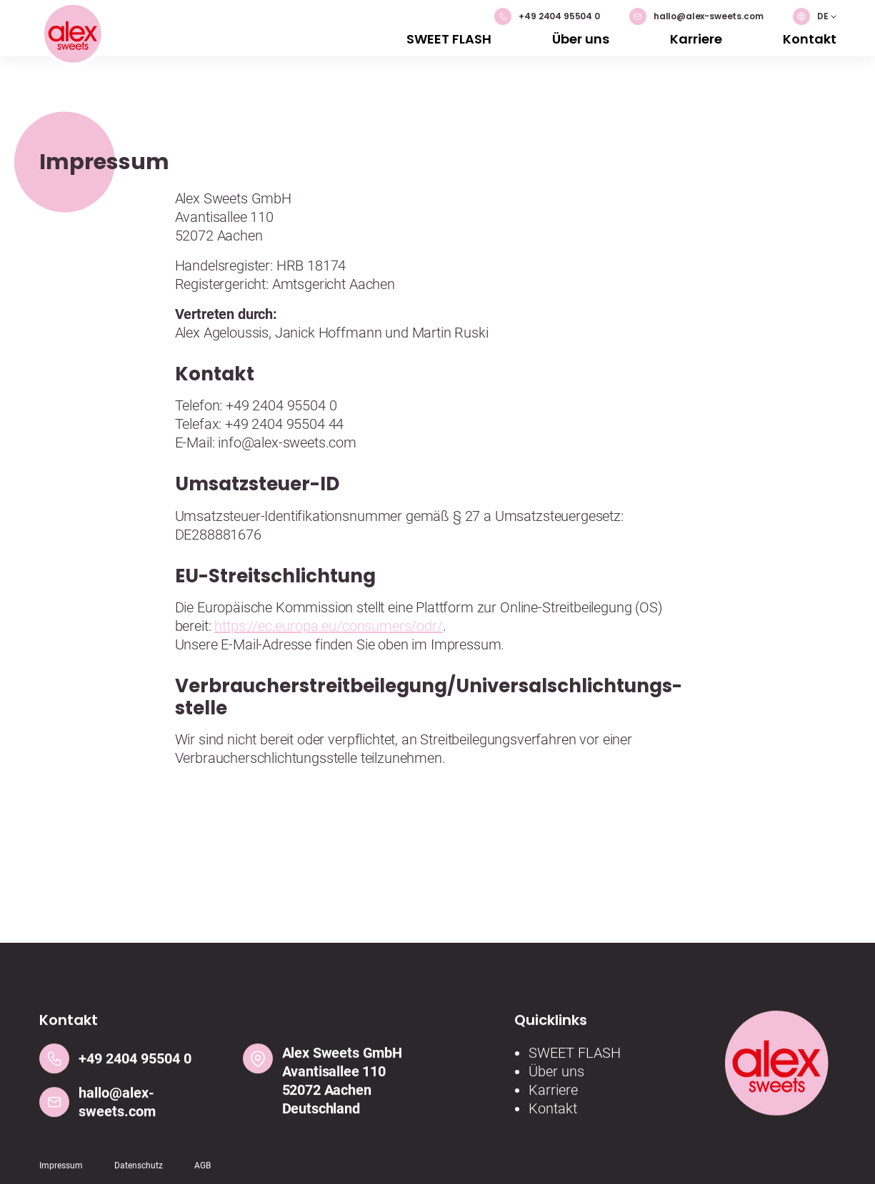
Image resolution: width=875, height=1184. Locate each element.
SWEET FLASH (448, 39)
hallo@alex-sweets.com (696, 16)
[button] (814, 16)
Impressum (61, 1171)
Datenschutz (138, 1171)
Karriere (696, 39)
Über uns (580, 39)
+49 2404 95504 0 (546, 16)
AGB (202, 1171)
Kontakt (809, 39)
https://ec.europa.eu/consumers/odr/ (328, 625)
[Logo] (72, 35)
